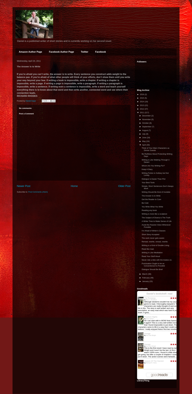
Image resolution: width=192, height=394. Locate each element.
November (146, 119)
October (145, 123)
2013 (142, 105)
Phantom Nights (150, 317)
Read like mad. (148, 249)
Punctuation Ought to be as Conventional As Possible (153, 264)
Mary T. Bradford (151, 300)
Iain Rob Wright (151, 335)
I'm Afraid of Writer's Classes (153, 231)
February (146, 278)
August (145, 130)
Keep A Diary (147, 169)
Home (74, 186)
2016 (142, 94)
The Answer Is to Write (151, 196)
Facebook (100, 52)
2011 (142, 112)
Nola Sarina (149, 319)
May (144, 141)
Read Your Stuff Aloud (151, 256)
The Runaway (150, 298)
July (144, 134)
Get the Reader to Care (151, 199)
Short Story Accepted (150, 234)
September (147, 127)
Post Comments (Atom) (38, 192)
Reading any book (149, 210)
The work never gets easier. (153, 238)
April (144, 145)
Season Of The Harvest (154, 361)
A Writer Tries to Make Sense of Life (156, 221)
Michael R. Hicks (151, 363)
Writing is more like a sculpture (154, 214)
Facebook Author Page (61, 52)
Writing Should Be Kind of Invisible (156, 192)
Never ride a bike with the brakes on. (157, 260)
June (144, 137)
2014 (142, 102)
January (145, 281)
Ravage (147, 344)
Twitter (84, 52)
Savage (147, 333)
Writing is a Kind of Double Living (155, 245)
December (146, 116)
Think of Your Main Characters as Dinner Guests (155, 149)
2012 (142, 109)
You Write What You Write (152, 207)
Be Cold (145, 203)
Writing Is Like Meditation (152, 252)
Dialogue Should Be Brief (152, 269)
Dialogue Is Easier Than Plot (153, 179)
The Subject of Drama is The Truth (156, 218)
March (145, 274)
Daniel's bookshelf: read (159, 293)
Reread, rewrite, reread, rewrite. (155, 242)
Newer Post (23, 186)
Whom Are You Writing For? (153, 166)
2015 (142, 98)
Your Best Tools (148, 182)
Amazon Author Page (30, 52)
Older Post (124, 186)
